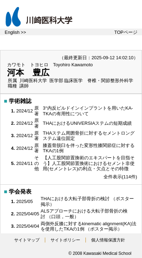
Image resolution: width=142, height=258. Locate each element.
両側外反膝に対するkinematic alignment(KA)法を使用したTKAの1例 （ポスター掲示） (88, 226)
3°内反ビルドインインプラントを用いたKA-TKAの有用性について (88, 110)
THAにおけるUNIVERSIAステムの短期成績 (88, 123)
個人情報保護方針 (108, 240)
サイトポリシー (65, 240)
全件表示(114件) (120, 176)
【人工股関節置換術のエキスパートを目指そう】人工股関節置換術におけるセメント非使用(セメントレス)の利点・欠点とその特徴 (89, 163)
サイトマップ (27, 240)
